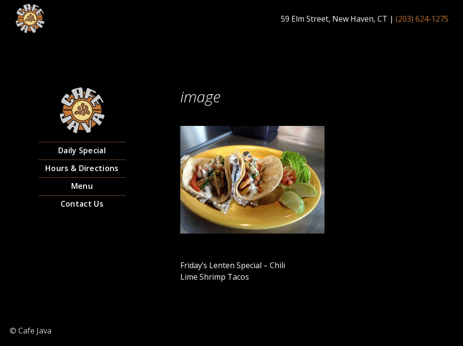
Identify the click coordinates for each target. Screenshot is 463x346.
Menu (82, 186)
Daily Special (82, 150)
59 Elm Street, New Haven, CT (334, 18)
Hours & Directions (81, 168)
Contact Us (82, 203)
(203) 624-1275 (422, 18)
